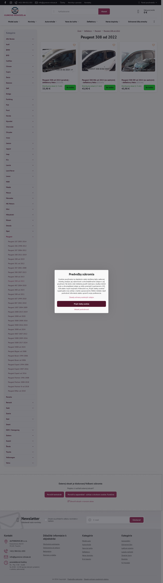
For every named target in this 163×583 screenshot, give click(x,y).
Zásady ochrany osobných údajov (81, 297)
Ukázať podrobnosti (81, 309)
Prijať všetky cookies (81, 304)
